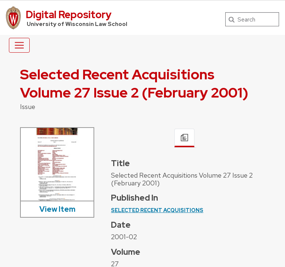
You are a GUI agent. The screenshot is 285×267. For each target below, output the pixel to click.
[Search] (252, 19)
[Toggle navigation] (19, 45)
